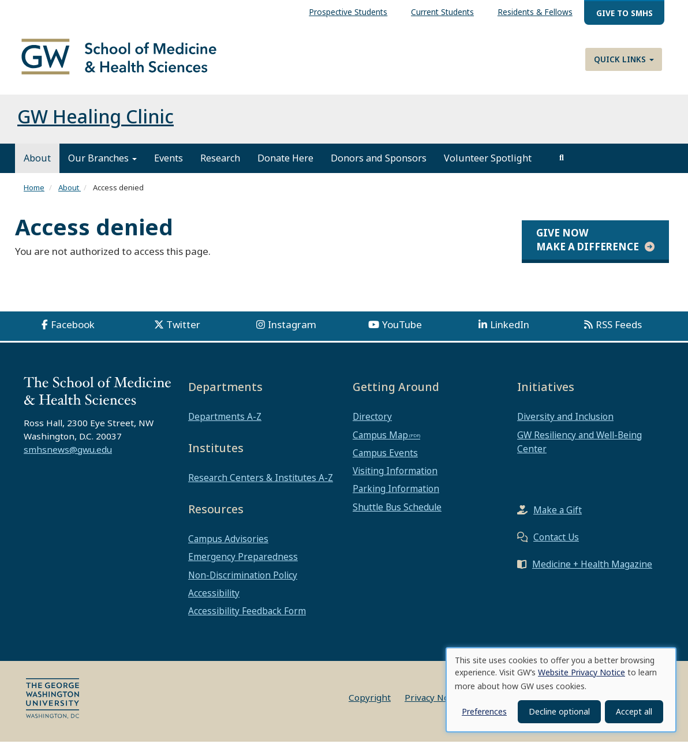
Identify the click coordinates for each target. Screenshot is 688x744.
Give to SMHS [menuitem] (624, 12)
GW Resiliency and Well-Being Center (579, 443)
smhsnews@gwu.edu (68, 451)
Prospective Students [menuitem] (348, 11)
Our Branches (102, 160)
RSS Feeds (619, 326)
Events (168, 160)
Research (220, 160)
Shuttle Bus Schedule (397, 508)
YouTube (402, 326)
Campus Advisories (228, 541)
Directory (372, 418)
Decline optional (559, 711)
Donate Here (285, 160)
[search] (561, 160)
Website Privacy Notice (581, 672)
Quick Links (624, 59)
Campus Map (380, 436)
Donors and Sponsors (379, 160)
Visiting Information (395, 473)
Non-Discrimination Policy (242, 577)
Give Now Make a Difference (587, 241)
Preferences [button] (484, 711)
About (37, 160)
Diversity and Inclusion (565, 418)
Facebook (73, 326)
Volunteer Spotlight (488, 160)
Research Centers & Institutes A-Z (260, 480)
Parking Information (396, 491)
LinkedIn (509, 326)
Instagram (292, 326)
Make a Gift (557, 512)
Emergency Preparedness (243, 559)
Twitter (183, 326)
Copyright (370, 699)
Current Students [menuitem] (442, 11)
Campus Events (385, 454)
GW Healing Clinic (95, 118)
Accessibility (214, 594)
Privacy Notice (434, 699)
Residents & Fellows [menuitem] (535, 11)
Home (34, 190)
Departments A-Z (224, 418)
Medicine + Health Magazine (592, 566)
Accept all (634, 711)
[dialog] (561, 689)
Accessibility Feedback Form (247, 612)
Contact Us (556, 539)
